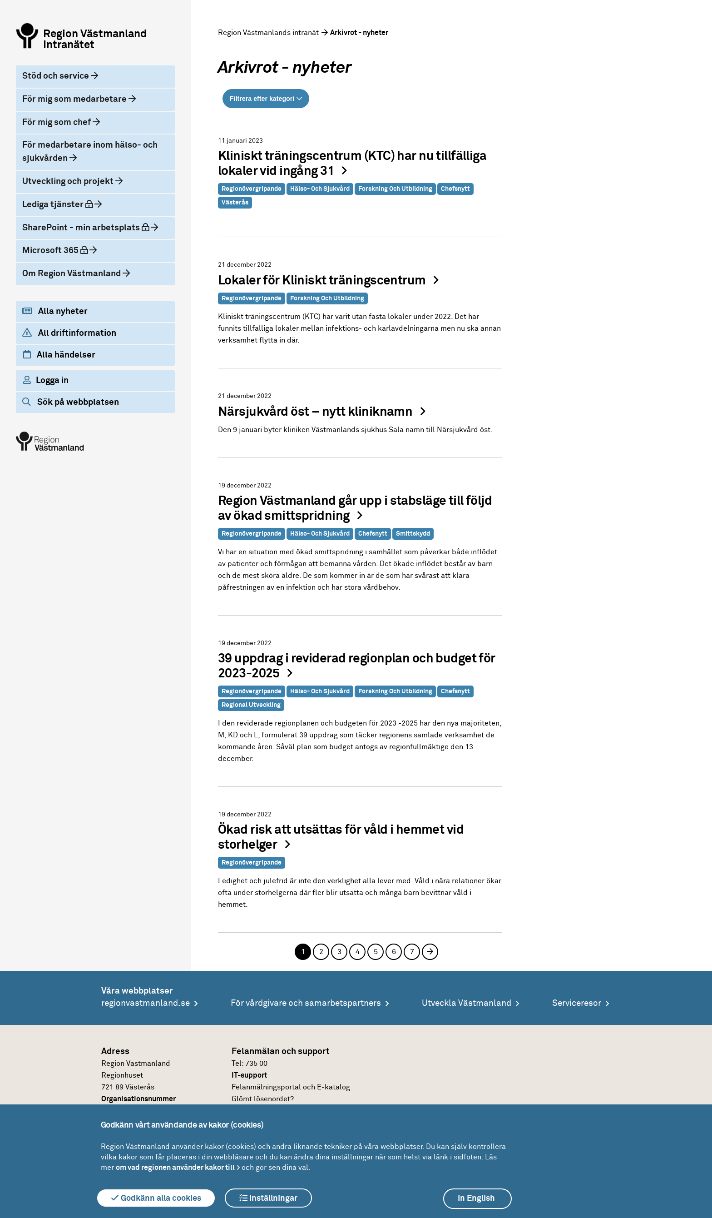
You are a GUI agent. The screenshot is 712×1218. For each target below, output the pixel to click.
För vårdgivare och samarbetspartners (306, 1003)
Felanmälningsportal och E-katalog (291, 1087)
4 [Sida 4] (358, 951)
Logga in (46, 380)
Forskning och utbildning (395, 189)
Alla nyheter (55, 311)
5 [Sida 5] (376, 951)
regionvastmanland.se (145, 1003)
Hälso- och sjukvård (320, 189)
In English (476, 1198)
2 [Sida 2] (321, 951)
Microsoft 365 (62, 249)
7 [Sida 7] (412, 951)
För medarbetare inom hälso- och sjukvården (90, 152)
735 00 (256, 1063)
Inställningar (268, 1198)
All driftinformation (69, 333)
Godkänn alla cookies (156, 1198)
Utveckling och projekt (68, 181)
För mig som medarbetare (75, 99)
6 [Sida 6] (394, 951)
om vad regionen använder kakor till (175, 1167)
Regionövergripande (252, 189)
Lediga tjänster (65, 204)
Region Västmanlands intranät (268, 32)
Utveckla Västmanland (466, 1003)
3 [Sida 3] (339, 951)
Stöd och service (56, 76)
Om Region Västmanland (72, 273)
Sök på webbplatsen (70, 402)
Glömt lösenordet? (263, 1099)
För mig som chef (57, 122)
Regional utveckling (251, 705)
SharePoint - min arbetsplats (90, 227)
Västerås (235, 202)
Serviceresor (576, 1003)
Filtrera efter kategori (262, 98)
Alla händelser (59, 354)
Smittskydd (413, 534)
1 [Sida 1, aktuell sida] (303, 951)
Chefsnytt (455, 189)
